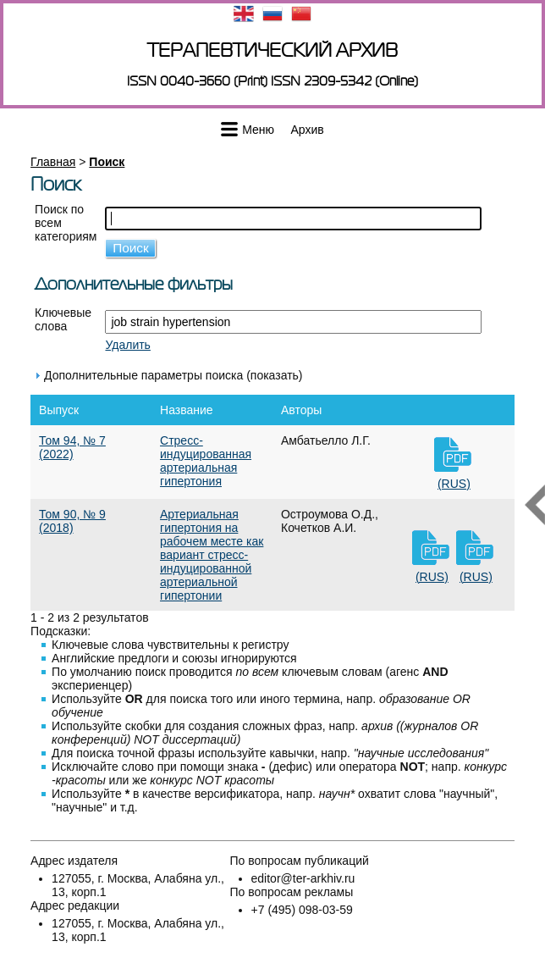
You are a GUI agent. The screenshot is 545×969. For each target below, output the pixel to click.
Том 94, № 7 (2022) (72, 447)
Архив (307, 129)
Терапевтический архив (272, 50)
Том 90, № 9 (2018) (72, 520)
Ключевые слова (63, 319)
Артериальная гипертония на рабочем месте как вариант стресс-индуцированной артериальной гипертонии (211, 554)
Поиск (106, 162)
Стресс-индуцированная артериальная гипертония (205, 461)
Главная (52, 162)
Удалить (127, 345)
